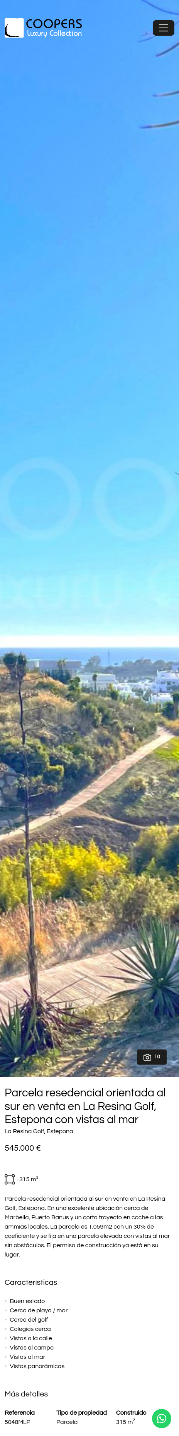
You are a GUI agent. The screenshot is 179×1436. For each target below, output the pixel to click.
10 (152, 1057)
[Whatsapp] (161, 1418)
